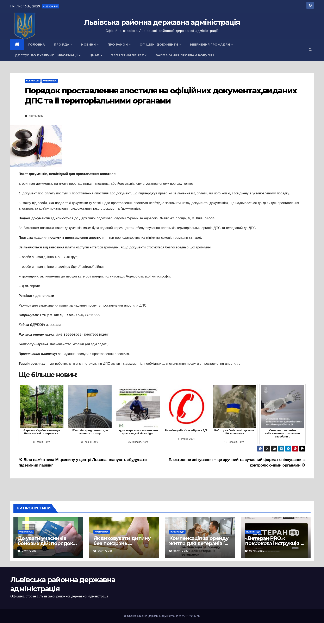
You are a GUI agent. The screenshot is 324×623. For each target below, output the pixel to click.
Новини (89, 44)
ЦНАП (95, 55)
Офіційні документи (159, 44)
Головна (36, 44)
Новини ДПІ (32, 81)
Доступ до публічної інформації (47, 55)
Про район (118, 44)
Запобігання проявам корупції (185, 55)
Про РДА (62, 44)
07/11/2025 (29, 550)
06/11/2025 (105, 550)
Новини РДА (50, 81)
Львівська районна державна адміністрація (162, 22)
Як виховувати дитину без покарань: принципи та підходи (122, 543)
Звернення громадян (210, 44)
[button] (310, 50)
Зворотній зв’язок (129, 55)
